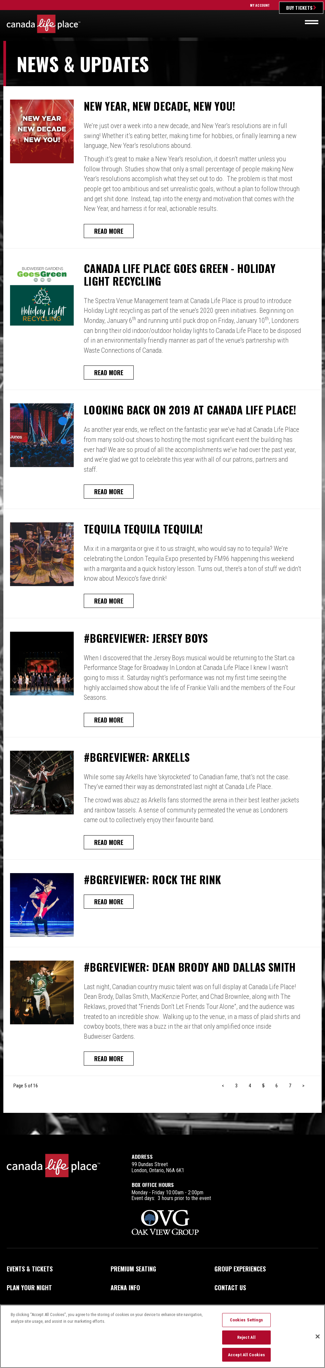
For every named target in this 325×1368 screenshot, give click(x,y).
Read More (108, 231)
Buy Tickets (299, 7)
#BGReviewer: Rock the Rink (152, 879)
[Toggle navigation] (311, 22)
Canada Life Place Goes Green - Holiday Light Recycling (179, 274)
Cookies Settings (246, 1323)
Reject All (246, 1340)
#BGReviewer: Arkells (137, 757)
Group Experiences (240, 1268)
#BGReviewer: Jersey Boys (146, 638)
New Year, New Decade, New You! (159, 106)
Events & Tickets (30, 1268)
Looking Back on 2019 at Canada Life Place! (190, 409)
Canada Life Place (43, 23)
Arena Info (125, 1287)
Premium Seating (133, 1268)
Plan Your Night (29, 1287)
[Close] (317, 1339)
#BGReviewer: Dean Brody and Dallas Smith (190, 967)
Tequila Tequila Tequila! (143, 528)
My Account (260, 5)
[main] (162, 588)
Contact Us (230, 1287)
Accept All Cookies (246, 1357)
